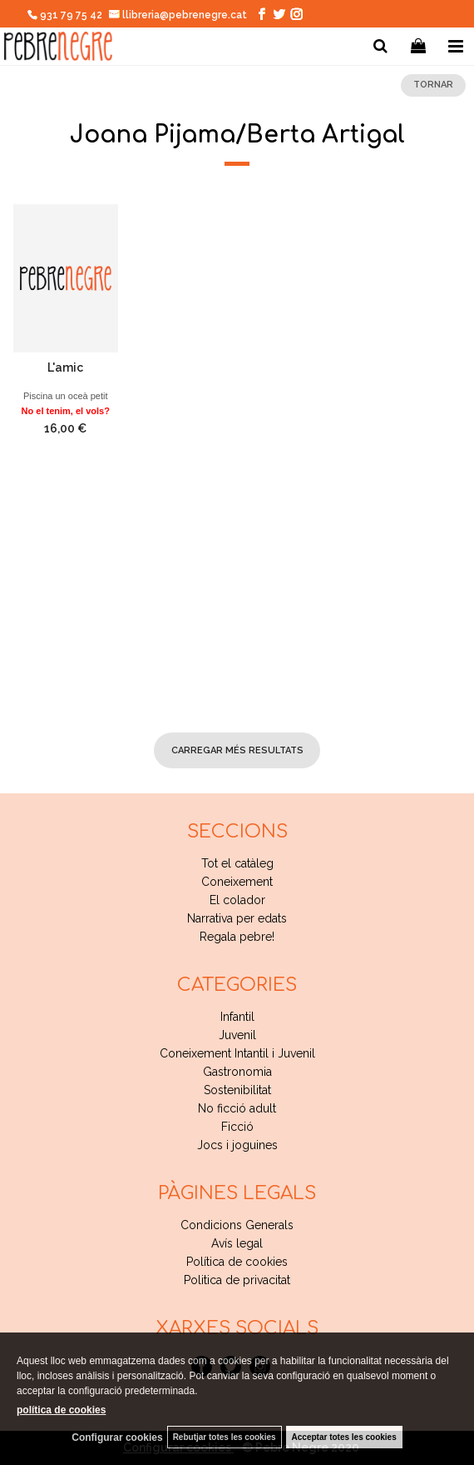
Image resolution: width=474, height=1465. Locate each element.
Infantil (237, 1016)
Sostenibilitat (237, 1090)
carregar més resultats (237, 750)
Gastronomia (237, 1071)
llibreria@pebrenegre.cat (178, 15)
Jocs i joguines (237, 1145)
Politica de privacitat (237, 1280)
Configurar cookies (117, 1437)
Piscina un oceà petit (65, 396)
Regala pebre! (237, 936)
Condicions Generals (237, 1225)
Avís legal (237, 1243)
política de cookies (61, 1410)
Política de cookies (237, 1261)
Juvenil (237, 1035)
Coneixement (237, 881)
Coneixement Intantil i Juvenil (237, 1053)
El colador (237, 900)
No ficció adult (237, 1108)
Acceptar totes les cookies (344, 1437)
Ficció (237, 1126)
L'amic (65, 367)
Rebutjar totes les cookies (224, 1437)
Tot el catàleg (237, 863)
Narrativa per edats (237, 918)
